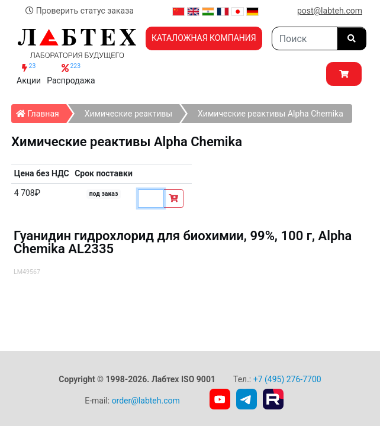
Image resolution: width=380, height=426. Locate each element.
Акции (29, 73)
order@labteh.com (146, 400)
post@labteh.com (329, 10)
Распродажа (71, 73)
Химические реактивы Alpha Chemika (270, 113)
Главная (41, 111)
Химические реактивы (128, 113)
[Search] (304, 38)
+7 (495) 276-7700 (287, 379)
